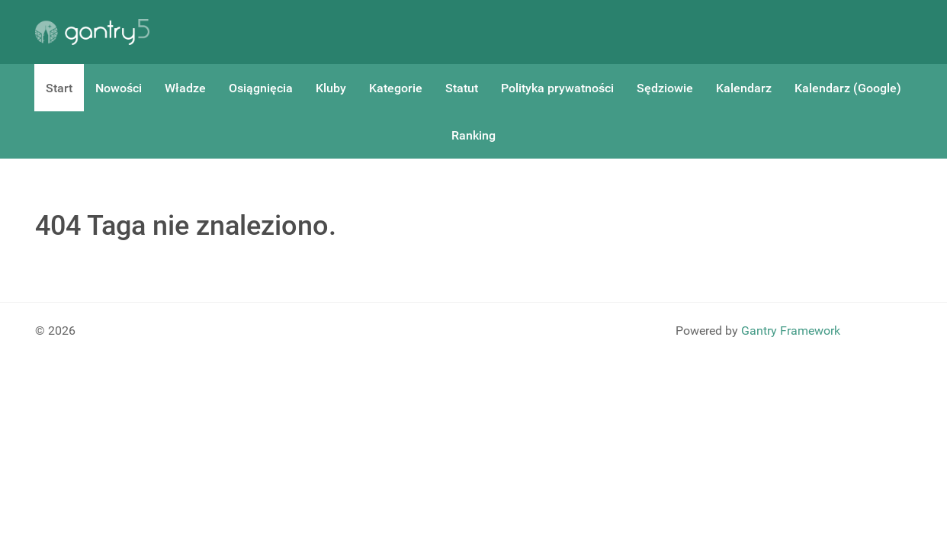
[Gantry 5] (92, 32)
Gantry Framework (790, 330)
